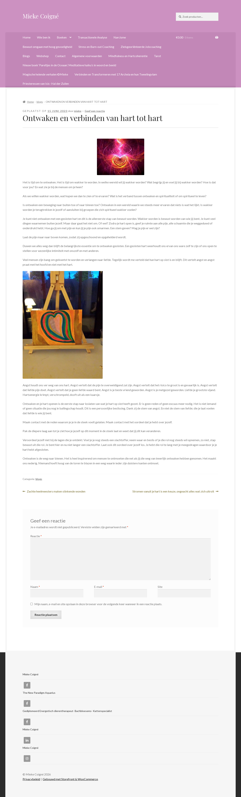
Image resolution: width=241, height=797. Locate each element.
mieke (77, 110)
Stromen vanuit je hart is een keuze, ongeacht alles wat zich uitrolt (173, 491)
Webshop (42, 56)
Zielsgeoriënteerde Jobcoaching (141, 46)
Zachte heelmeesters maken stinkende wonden (56, 491)
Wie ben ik (43, 37)
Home (27, 37)
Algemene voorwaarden (87, 56)
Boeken (62, 37)
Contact (60, 56)
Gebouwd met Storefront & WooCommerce (70, 779)
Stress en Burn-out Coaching (96, 46)
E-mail (99, 586)
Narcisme (120, 37)
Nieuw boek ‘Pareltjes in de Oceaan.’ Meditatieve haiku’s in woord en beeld (69, 65)
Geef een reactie (95, 110)
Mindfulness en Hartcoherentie (128, 56)
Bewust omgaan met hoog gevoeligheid (47, 46)
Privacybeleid (31, 779)
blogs (40, 101)
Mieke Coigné (41, 16)
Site (160, 586)
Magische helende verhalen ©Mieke (45, 74)
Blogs (26, 56)
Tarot (157, 56)
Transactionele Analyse (92, 37)
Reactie (36, 536)
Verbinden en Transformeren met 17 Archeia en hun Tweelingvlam (116, 74)
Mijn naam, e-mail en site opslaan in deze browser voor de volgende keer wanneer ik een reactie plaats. (98, 604)
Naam (35, 586)
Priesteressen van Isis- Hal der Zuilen (46, 83)
